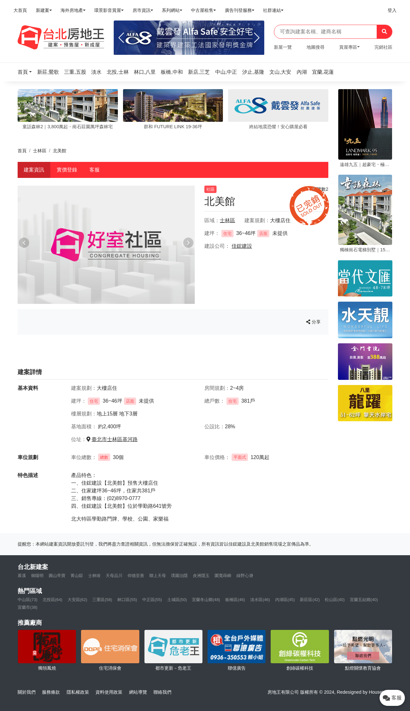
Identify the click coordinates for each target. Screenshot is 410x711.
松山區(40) (335, 599)
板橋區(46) (235, 599)
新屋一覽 (283, 47)
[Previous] (121, 38)
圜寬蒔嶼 (223, 575)
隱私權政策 (78, 692)
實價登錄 (67, 169)
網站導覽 (138, 692)
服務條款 (51, 692)
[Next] (256, 38)
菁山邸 (76, 575)
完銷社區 (383, 47)
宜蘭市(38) (27, 607)
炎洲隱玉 (201, 575)
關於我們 (27, 692)
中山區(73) (27, 599)
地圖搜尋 (315, 47)
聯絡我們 (162, 692)
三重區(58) (102, 599)
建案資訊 (34, 169)
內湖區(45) (285, 599)
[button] (27, 72)
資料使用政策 (108, 692)
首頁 (22, 150)
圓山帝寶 (57, 575)
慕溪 (22, 575)
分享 (313, 321)
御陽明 (37, 575)
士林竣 (94, 575)
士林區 (39, 150)
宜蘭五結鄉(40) (364, 599)
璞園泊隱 (179, 575)
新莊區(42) (310, 599)
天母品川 (114, 575)
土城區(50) (177, 599)
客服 (94, 169)
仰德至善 (135, 575)
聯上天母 (157, 575)
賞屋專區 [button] (348, 47)
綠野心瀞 (244, 575)
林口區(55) (127, 599)
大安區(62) (77, 599)
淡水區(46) (260, 599)
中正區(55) (152, 599)
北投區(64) (52, 599)
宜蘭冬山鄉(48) (206, 599)
